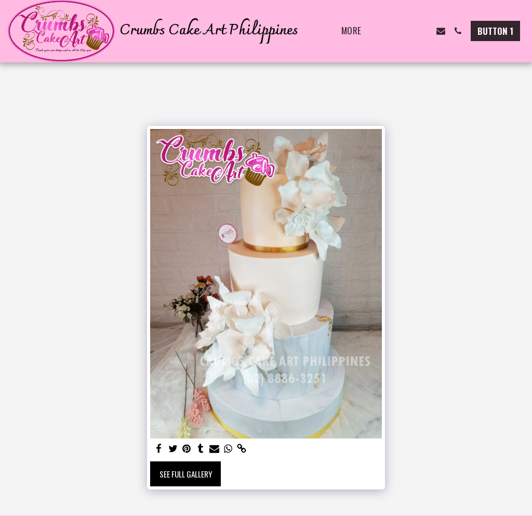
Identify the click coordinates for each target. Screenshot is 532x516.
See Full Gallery (185, 474)
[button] (389, 31)
